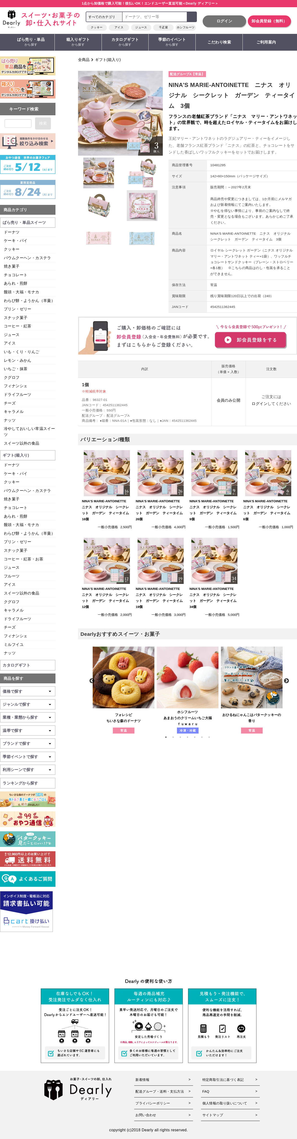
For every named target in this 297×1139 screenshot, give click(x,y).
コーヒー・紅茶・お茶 (23, 559)
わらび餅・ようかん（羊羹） (29, 301)
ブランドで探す (16, 743)
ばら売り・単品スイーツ (24, 222)
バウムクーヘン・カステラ (27, 258)
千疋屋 (163, 27)
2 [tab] (175, 737)
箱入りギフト (78, 42)
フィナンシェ (15, 386)
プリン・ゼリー (17, 309)
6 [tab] (204, 737)
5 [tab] (197, 737)
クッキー (97, 27)
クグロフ (12, 377)
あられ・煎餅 (15, 283)
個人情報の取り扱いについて (224, 1103)
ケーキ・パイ (15, 241)
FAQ (205, 1091)
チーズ (10, 403)
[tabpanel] (123, 690)
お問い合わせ (145, 1115)
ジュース (141, 27)
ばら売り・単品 (31, 42)
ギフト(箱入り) (108, 60)
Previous (91, 680)
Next (286, 680)
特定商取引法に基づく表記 (223, 1080)
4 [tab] (190, 737)
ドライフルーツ (17, 394)
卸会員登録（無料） (269, 21)
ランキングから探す (20, 783)
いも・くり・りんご (21, 352)
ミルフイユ (14, 645)
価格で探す (12, 691)
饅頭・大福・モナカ (21, 292)
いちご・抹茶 (15, 369)
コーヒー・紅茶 (17, 326)
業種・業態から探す (20, 717)
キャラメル (14, 412)
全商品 (84, 60)
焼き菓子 (12, 266)
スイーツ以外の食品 (21, 443)
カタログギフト (125, 42)
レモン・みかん (17, 360)
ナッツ (10, 420)
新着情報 (142, 1080)
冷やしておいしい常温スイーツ (29, 432)
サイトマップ (212, 1115)
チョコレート (15, 275)
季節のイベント (172, 42)
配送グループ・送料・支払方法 (159, 1091)
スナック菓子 (15, 318)
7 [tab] (211, 737)
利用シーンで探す (18, 770)
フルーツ (12, 576)
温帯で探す (12, 731)
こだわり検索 (219, 42)
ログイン (224, 21)
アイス (119, 27)
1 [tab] (168, 737)
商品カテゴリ (15, 210)
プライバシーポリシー (152, 1103)
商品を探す (13, 678)
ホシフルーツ (185, 27)
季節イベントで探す (20, 757)
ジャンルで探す (16, 704)
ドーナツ (12, 232)
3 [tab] (182, 737)
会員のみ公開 (228, 400)
